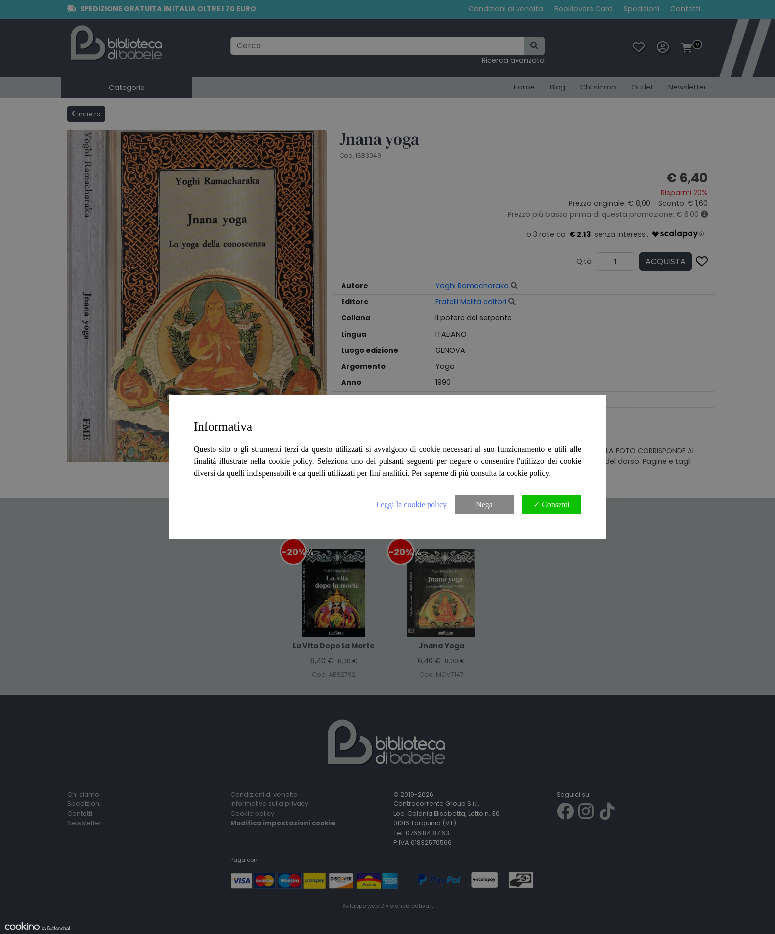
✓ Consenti (551, 504)
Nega (484, 504)
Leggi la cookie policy (411, 504)
